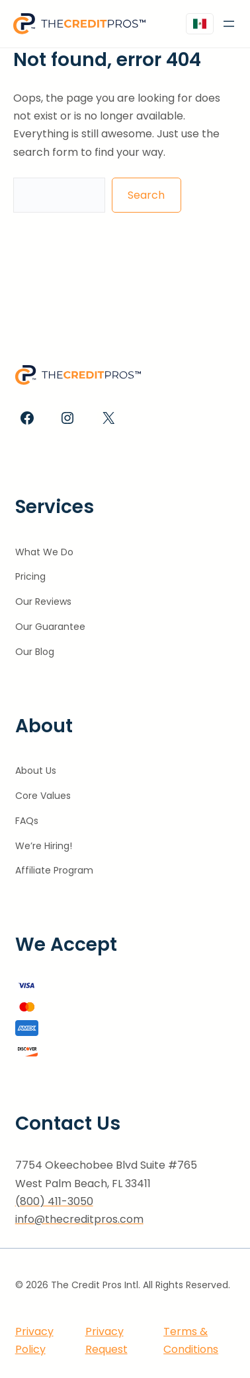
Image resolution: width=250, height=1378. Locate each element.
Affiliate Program (54, 870)
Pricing (30, 576)
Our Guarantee (50, 626)
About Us (35, 770)
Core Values (43, 795)
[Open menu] (229, 24)
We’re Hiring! (43, 845)
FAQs (26, 820)
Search (146, 195)
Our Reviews (43, 601)
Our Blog (34, 651)
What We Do (44, 552)
